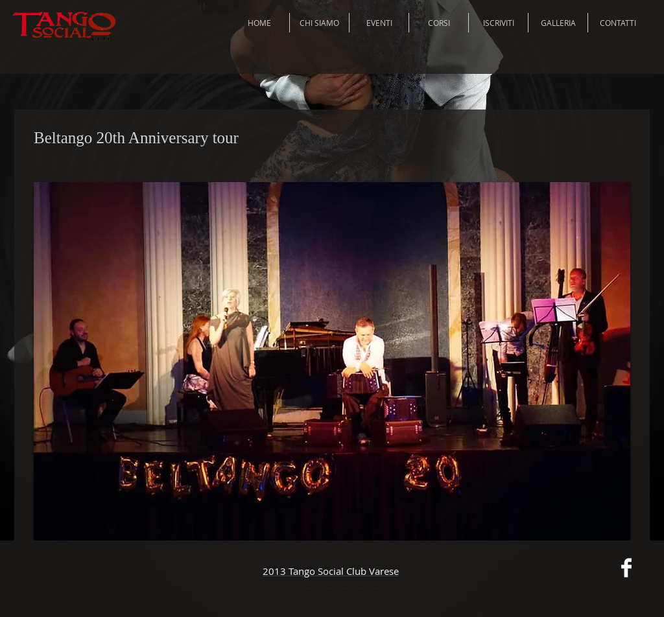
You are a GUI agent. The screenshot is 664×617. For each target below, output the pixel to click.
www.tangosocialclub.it (331, 583)
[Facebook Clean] (626, 567)
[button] (332, 361)
